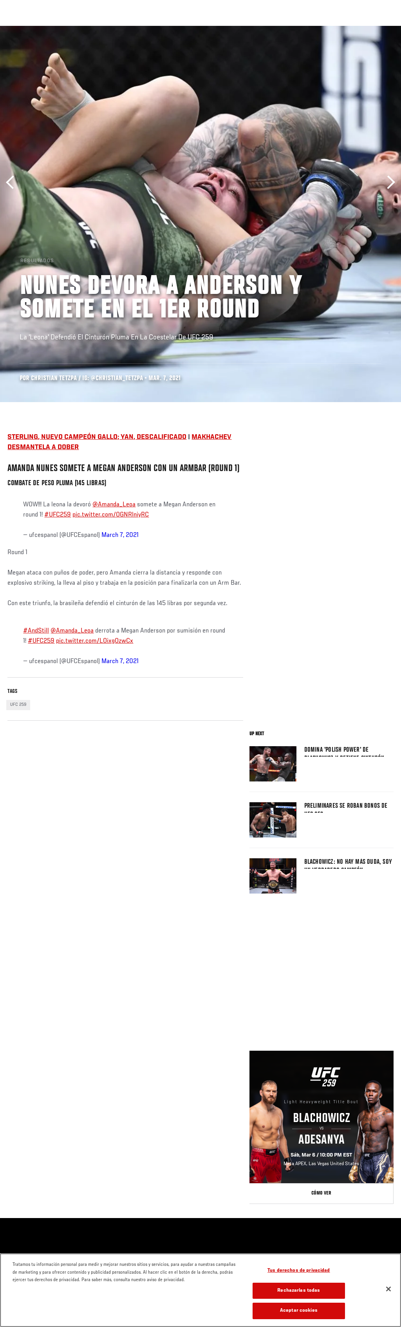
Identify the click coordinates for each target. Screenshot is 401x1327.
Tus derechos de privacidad (298, 1270)
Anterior (13, 182)
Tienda (356, 30)
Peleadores (94, 30)
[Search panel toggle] (375, 30)
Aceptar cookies (299, 1310)
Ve (320, 30)
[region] (200, 1290)
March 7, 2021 (120, 535)
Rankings (57, 30)
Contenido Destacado (145, 30)
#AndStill (36, 630)
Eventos (22, 30)
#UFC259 (57, 514)
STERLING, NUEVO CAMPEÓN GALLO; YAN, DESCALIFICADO (96, 437)
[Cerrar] (388, 1289)
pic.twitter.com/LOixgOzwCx (94, 641)
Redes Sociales (287, 30)
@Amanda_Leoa (113, 504)
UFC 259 (18, 704)
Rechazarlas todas (298, 1290)
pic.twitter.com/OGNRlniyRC (110, 514)
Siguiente (388, 182)
